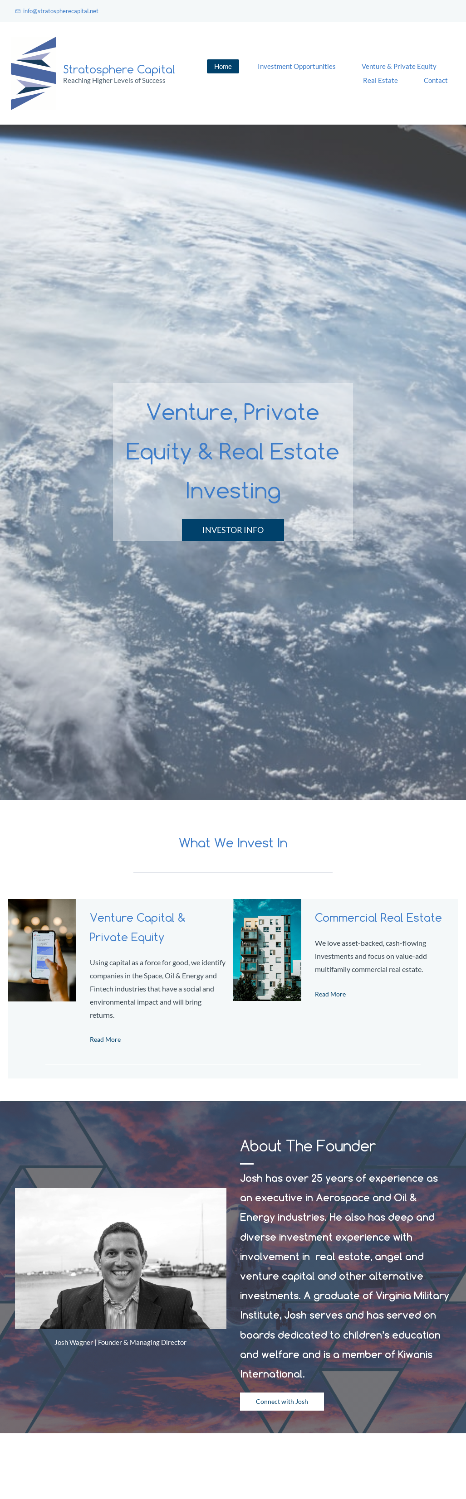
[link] (42, 905)
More (436, 73)
